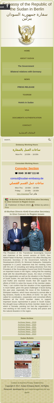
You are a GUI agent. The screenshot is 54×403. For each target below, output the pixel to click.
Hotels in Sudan (26, 102)
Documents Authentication (27, 118)
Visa (27, 110)
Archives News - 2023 (27, 331)
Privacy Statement (34, 383)
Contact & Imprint (18, 383)
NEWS (27, 79)
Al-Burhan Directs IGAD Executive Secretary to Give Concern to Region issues (27, 200)
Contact (27, 125)
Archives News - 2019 (27, 322)
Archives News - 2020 (27, 325)
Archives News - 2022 (27, 329)
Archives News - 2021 (27, 327)
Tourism (27, 95)
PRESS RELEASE (26, 87)
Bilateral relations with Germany (26, 72)
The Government (26, 66)
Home (27, 51)
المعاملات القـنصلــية (27, 133)
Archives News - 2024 (27, 334)
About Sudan (27, 58)
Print (7, 207)
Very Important (23, 194)
